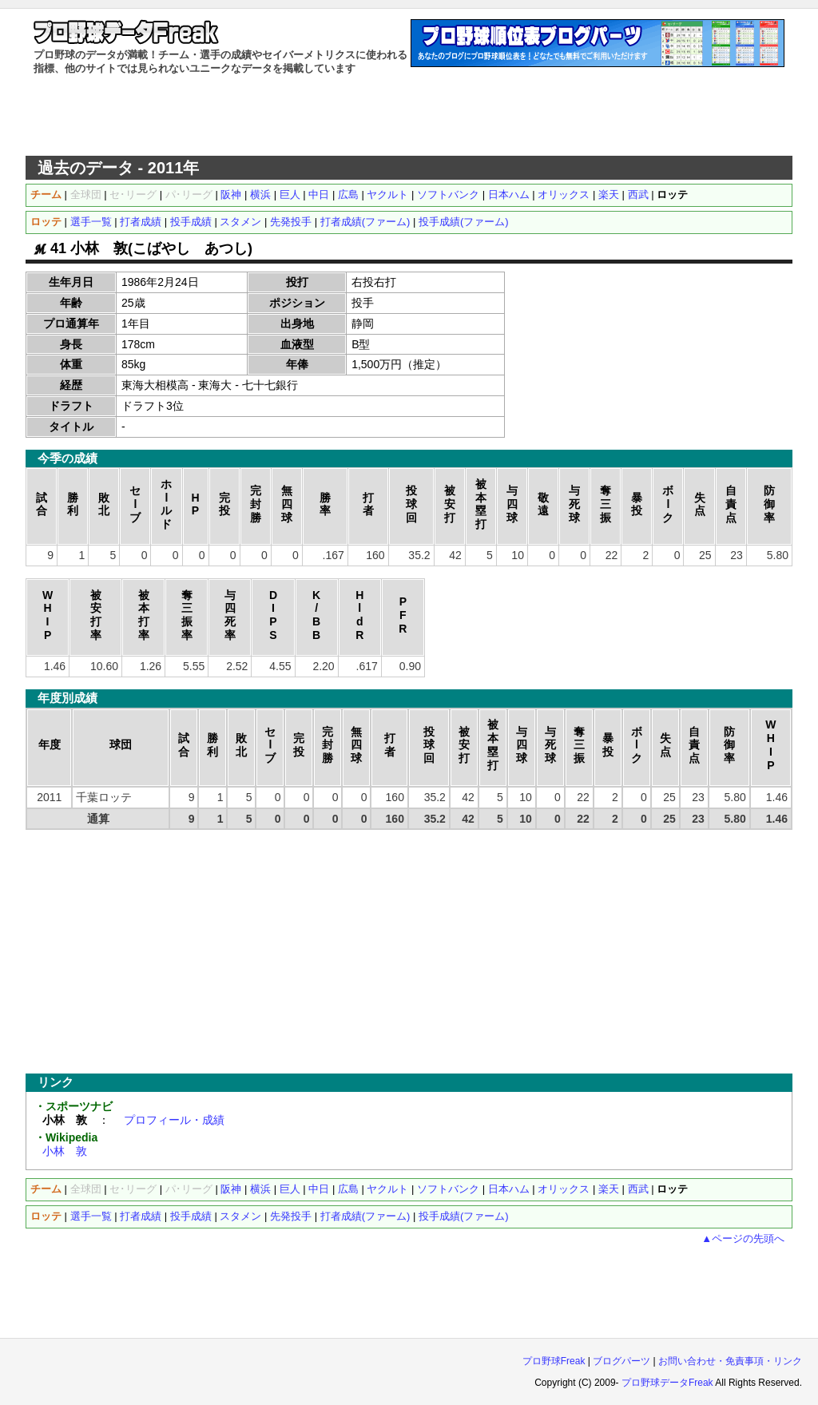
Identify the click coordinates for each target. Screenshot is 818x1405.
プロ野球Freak (554, 1361)
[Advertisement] (409, 116)
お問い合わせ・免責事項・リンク (730, 1361)
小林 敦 (64, 1151)
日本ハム (509, 194)
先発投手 (291, 222)
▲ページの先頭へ (742, 1238)
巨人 (290, 194)
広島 (348, 194)
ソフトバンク (448, 194)
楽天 (608, 194)
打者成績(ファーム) (365, 222)
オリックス (564, 194)
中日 (318, 194)
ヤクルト (387, 194)
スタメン (240, 222)
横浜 (260, 194)
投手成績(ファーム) (464, 222)
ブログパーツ (621, 1361)
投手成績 (191, 222)
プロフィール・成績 (174, 1119)
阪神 (230, 194)
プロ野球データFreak (667, 1382)
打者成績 (140, 222)
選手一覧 (91, 222)
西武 (638, 194)
